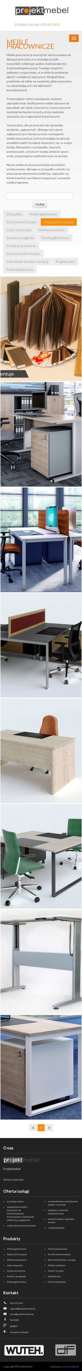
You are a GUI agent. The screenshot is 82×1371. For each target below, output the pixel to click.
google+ (14, 1326)
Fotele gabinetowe (55, 238)
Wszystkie (14, 214)
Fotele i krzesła (55, 1270)
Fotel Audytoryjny (20, 269)
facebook (14, 1319)
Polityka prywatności (13, 1179)
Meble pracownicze (58, 222)
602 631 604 (49, 24)
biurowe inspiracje (19, 1332)
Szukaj (40, 204)
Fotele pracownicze (21, 246)
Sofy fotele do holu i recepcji (27, 261)
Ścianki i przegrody (20, 238)
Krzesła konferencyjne (23, 253)
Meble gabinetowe (43, 214)
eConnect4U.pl (70, 1366)
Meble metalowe (56, 1265)
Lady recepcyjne (19, 230)
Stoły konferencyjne (22, 222)
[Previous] (33, 1127)
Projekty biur (65, 261)
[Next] (49, 1127)
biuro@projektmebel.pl (21, 1314)
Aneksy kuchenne (52, 230)
